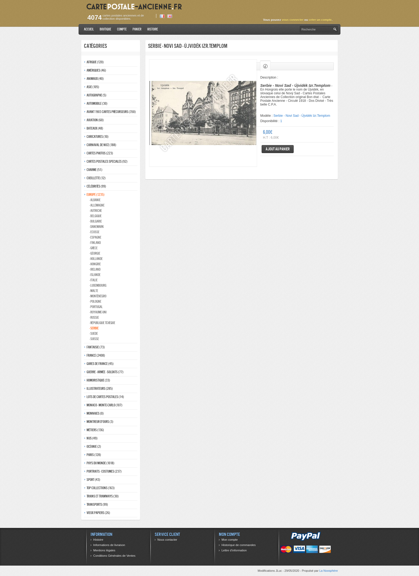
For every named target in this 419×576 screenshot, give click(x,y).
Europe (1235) (95, 195)
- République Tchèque (102, 323)
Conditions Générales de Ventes (114, 555)
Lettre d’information (234, 550)
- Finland (95, 243)
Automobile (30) (97, 104)
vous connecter (292, 19)
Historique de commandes (239, 545)
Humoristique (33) (98, 380)
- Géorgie (94, 253)
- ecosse (94, 232)
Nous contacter (167, 539)
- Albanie (94, 200)
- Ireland (94, 269)
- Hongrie (95, 264)
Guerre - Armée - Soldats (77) (105, 372)
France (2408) (96, 355)
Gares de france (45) (100, 364)
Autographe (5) (96, 95)
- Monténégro (97, 296)
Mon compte (230, 539)
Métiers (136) (95, 430)
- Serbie (94, 328)
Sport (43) (93, 480)
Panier (137, 29)
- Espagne (95, 237)
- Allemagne (96, 205)
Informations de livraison (109, 545)
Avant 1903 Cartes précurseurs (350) (111, 112)
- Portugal (96, 307)
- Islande (94, 275)
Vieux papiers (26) (98, 513)
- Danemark (96, 227)
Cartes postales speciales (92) (107, 161)
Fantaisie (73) (96, 347)
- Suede (93, 334)
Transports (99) (97, 505)
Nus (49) (92, 438)
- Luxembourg (97, 285)
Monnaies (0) (95, 413)
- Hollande (96, 259)
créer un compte (320, 19)
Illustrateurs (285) (100, 389)
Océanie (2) (94, 447)
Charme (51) (94, 170)
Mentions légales (104, 550)
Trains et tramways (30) (103, 496)
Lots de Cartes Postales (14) (105, 397)
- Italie (93, 280)
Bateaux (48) (95, 128)
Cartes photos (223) (100, 153)
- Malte (93, 291)
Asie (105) (93, 87)
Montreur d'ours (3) (100, 422)
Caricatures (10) (97, 137)
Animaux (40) (95, 79)
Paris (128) (94, 455)
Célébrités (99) (96, 186)
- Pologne (95, 301)
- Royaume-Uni (98, 312)
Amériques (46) (96, 70)
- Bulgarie (95, 221)
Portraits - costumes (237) (104, 471)
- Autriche (95, 211)
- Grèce (93, 248)
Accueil (89, 29)
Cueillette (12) (96, 178)
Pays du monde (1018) (100, 463)
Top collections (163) (101, 488)
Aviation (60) (95, 120)
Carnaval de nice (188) (101, 145)
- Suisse (94, 339)
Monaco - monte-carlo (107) (104, 405)
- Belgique (95, 216)
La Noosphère (328, 570)
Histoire (152, 29)
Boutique (105, 29)
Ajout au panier (278, 149)
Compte (122, 29)
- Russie (94, 318)
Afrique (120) (95, 62)
